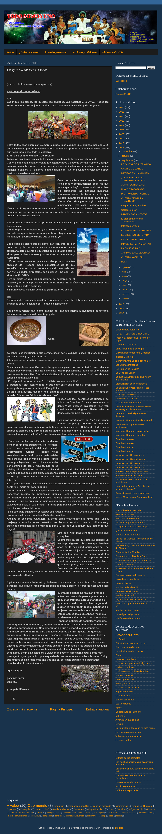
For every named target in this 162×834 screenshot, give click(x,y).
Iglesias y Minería (124, 356)
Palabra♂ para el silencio (17, 816)
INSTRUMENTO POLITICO (135, 193)
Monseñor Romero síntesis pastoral (134, 420)
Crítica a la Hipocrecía (127, 790)
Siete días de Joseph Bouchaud (132, 471)
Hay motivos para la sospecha (131, 599)
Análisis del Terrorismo (127, 610)
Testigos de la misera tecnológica (132, 526)
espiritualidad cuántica (75, 816)
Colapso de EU (129, 210)
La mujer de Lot (123, 740)
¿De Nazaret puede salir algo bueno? (135, 663)
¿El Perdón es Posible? (128, 369)
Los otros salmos (128, 813)
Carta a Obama (123, 583)
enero (125, 298)
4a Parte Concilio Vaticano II (130, 455)
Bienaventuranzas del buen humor (133, 361)
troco (111, 816)
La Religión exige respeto (128, 614)
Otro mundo (37, 805)
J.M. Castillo (112, 813)
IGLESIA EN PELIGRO (133, 239)
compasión (47, 816)
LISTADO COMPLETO (127, 635)
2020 (122, 134)
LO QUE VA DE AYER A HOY (136, 164)
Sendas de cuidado (125, 595)
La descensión (123, 695)
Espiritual (11, 809)
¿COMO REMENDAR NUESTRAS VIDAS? (133, 178)
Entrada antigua (97, 709)
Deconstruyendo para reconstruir (132, 493)
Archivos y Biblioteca (85, 52)
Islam (88, 813)
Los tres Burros (123, 703)
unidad (119, 816)
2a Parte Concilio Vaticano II (130, 463)
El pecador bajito (124, 691)
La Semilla (121, 639)
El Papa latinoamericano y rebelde (133, 352)
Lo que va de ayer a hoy (133, 205)
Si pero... (120, 716)
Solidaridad (35, 816)
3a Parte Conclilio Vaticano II (130, 459)
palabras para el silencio (21, 813)
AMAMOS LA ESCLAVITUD (135, 252)
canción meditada (102, 806)
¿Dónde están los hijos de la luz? (132, 671)
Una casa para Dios (126, 659)
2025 (122, 112)
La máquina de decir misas (129, 651)
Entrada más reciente (22, 709)
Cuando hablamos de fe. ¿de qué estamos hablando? (133, 487)
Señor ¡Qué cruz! (124, 683)
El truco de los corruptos (128, 534)
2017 (122, 147)
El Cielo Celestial (124, 675)
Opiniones (79, 809)
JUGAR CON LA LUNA (133, 184)
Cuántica (121, 809)
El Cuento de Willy (112, 52)
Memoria (151, 809)
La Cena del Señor (125, 372)
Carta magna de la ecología (130, 348)
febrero (126, 294)
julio (124, 271)
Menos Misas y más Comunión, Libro (134, 497)
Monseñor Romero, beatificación (132, 431)
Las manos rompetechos (128, 732)
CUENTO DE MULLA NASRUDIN (132, 199)
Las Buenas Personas (127, 365)
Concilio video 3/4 (125, 443)
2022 (122, 125)
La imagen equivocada (127, 394)
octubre (126, 156)
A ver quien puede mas (127, 720)
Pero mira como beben (127, 518)
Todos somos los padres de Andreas (134, 560)
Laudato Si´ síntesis (126, 344)
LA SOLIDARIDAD (130, 248)
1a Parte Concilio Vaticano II (130, 467)
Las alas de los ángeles (128, 687)
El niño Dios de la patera (128, 618)
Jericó (119, 707)
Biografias (59, 806)
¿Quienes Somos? (29, 52)
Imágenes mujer (136, 809)
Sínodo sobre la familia (127, 329)
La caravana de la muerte (128, 711)
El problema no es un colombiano (132, 220)
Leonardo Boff (42, 809)
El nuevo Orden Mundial (128, 552)
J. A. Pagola (99, 813)
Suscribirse (121, 81)
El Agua (119, 724)
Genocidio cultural (125, 514)
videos (135, 806)
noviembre (127, 151)
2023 (122, 120)
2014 (122, 313)
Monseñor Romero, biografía (130, 435)
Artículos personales (56, 52)
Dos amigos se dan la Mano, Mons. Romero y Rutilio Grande (134, 408)
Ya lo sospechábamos (127, 591)
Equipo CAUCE (123, 94)
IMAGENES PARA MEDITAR (136, 244)
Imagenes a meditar (78, 806)
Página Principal (61, 709)
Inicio (10, 52)
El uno (119, 655)
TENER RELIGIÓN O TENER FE (132, 333)
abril (124, 285)
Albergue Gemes (53, 813)
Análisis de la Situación (127, 587)
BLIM (124, 261)
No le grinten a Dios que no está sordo (135, 728)
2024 (122, 116)
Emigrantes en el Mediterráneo (131, 556)
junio (124, 276)
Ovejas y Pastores (125, 679)
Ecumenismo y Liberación (129, 475)
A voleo (13, 805)
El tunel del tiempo (125, 699)
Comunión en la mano (127, 398)
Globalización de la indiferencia (131, 383)
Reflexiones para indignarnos (130, 522)
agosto (125, 267)
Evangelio (25, 809)
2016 (122, 304)
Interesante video (130, 226)
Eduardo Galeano (125, 564)
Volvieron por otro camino (128, 736)
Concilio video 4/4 (125, 439)
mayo (125, 280)
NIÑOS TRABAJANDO (132, 189)
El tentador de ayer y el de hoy (131, 643)
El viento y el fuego (125, 667)
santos (40, 813)
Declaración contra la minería (130, 575)
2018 (122, 143)
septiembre (128, 160)
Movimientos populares (127, 579)
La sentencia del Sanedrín (129, 402)
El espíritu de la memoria (128, 510)
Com (111, 809)
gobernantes (92, 816)
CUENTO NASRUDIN (132, 257)
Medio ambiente (61, 809)
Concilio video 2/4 (125, 447)
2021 (122, 129)
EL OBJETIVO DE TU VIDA (135, 235)
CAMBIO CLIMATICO (132, 168)
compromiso (122, 806)
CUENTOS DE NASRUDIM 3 (136, 230)
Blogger (119, 828)
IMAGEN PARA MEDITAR (134, 214)
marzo (125, 289)
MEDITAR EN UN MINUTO (135, 173)
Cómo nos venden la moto (129, 782)
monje (103, 816)
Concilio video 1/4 (125, 451)
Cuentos (147, 806)
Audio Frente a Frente (73, 813)
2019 (122, 138)
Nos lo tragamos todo (126, 786)
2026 (122, 107)
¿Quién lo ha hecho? (126, 530)
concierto (59, 816)
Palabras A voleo (145, 813)
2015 (122, 308)
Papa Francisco (96, 809)
